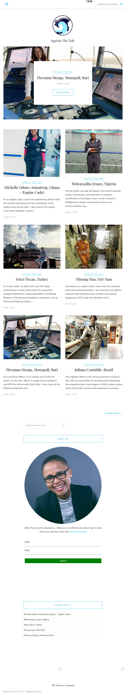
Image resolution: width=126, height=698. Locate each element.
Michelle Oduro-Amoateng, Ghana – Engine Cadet (32, 190)
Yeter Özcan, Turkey (32, 279)
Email (27, 550)
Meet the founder (78, 531)
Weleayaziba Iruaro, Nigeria (94, 183)
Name (27, 542)
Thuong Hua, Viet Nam (94, 279)
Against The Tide (32, 182)
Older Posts (114, 413)
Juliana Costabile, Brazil (94, 369)
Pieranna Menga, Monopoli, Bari (32, 369)
